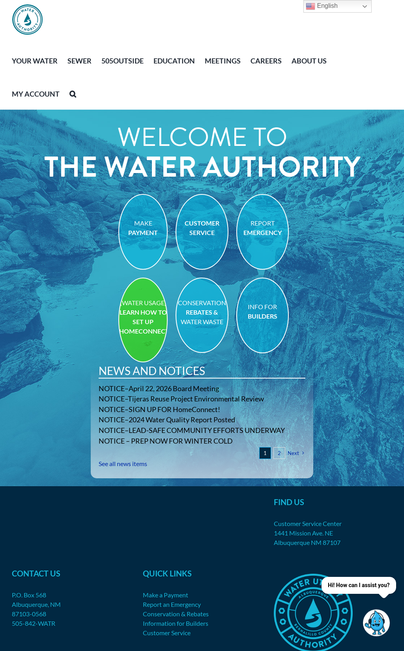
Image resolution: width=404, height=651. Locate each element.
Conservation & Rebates (176, 613)
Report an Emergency (172, 604)
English (322, 6)
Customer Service (167, 632)
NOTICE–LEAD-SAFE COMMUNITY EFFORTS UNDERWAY (192, 430)
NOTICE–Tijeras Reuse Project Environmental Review (181, 398)
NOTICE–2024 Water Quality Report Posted (167, 419)
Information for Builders (175, 623)
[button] (72, 93)
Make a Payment (165, 595)
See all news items (123, 463)
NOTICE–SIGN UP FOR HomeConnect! (159, 409)
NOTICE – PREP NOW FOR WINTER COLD (166, 440)
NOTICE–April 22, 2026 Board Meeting (159, 388)
